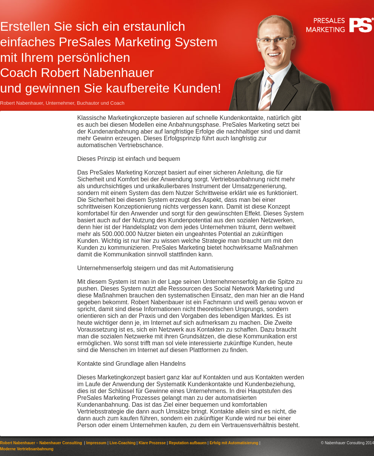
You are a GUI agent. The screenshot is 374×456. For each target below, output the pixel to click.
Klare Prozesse (152, 443)
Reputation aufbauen (187, 443)
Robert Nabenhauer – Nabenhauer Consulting (41, 443)
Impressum (96, 443)
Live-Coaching (122, 443)
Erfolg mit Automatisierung (234, 443)
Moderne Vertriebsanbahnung (26, 449)
